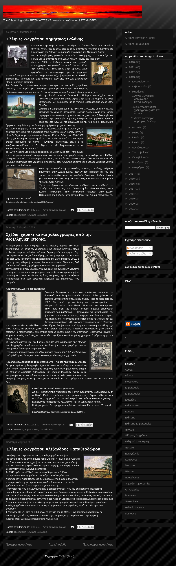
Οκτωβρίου (138, 157)
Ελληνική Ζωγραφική (137, 441)
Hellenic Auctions (135, 507)
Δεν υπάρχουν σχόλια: (55, 210)
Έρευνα (129, 447)
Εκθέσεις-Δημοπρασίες (26, 429)
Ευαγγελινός (132, 453)
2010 (132, 62)
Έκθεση (129, 429)
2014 (132, 173)
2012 (132, 72)
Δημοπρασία (132, 387)
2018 (132, 193)
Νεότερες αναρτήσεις (19, 544)
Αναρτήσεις (135, 247)
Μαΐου (136, 132)
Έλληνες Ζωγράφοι (37, 215)
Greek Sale (131, 501)
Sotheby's (130, 513)
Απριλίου (137, 127)
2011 (132, 67)
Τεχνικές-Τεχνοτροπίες (137, 483)
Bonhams (130, 495)
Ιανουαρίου (138, 81)
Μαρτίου (137, 91)
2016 (132, 183)
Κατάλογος (131, 459)
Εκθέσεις (130, 417)
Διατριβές (130, 399)
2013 (132, 77)
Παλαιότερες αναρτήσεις (98, 544)
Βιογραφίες (20, 215)
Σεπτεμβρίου (139, 152)
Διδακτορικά (132, 405)
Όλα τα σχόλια (136, 253)
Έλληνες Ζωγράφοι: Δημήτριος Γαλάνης (44, 39)
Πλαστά (129, 471)
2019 (132, 198)
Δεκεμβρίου (139, 167)
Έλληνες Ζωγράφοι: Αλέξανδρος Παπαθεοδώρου (53, 449)
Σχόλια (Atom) (66, 556)
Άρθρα (129, 369)
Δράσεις (129, 411)
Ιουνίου (136, 137)
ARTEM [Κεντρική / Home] (140, 37)
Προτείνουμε (46, 429)
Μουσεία (130, 465)
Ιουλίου (136, 142)
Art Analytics (132, 489)
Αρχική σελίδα (57, 544)
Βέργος (129, 375)
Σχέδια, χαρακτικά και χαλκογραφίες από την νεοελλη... (145, 110)
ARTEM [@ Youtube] (137, 43)
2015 (132, 178)
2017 (132, 188)
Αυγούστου (138, 147)
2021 (132, 208)
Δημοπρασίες (132, 393)
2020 (132, 203)
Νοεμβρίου (138, 162)
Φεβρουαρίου (140, 86)
